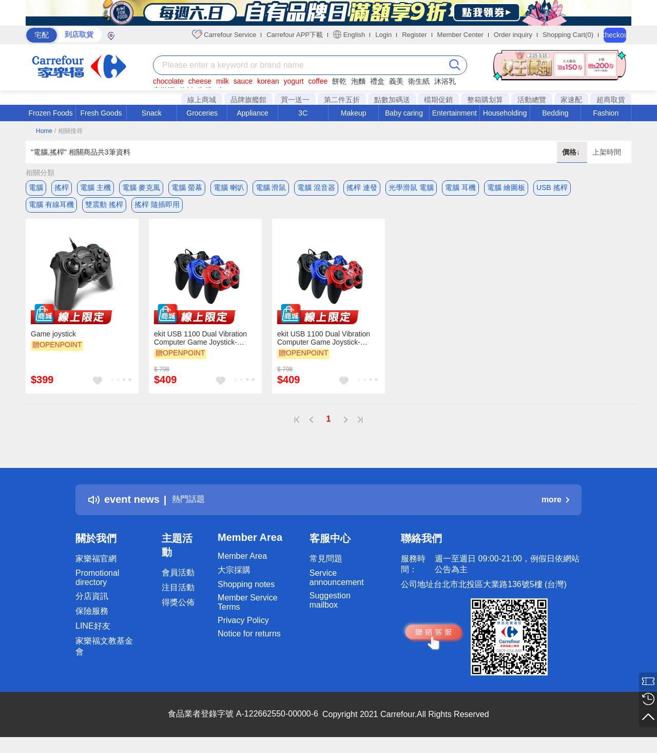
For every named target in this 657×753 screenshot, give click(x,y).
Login (383, 35)
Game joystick (53, 341)
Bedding (555, 113)
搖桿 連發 (361, 187)
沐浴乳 (445, 81)
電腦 (36, 187)
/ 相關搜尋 (68, 131)
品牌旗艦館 (248, 100)
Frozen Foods (50, 113)
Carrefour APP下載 (294, 35)
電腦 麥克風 (141, 187)
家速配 (571, 100)
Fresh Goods (101, 113)
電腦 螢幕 (186, 187)
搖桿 (61, 187)
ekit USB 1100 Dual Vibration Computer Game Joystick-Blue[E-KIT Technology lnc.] (323, 345)
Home (44, 131)
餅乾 (339, 81)
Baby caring (404, 113)
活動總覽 (531, 100)
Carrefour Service (224, 34)
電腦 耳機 (460, 187)
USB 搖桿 (552, 187)
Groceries (202, 113)
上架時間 (606, 152)
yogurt (294, 81)
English (349, 34)
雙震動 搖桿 (104, 208)
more (555, 507)
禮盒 (377, 81)
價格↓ (572, 152)
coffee (317, 81)
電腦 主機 (95, 187)
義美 (396, 81)
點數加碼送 (392, 100)
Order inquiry (513, 35)
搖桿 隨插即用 (157, 208)
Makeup (353, 113)
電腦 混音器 (316, 187)
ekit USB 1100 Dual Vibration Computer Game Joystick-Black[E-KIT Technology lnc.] (200, 345)
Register (414, 35)
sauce (243, 81)
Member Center (460, 35)
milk (222, 81)
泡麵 (358, 81)
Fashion (606, 113)
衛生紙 (419, 81)
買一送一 (295, 100)
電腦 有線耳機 (51, 208)
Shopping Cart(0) (568, 35)
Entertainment (454, 113)
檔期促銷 (438, 100)
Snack (152, 113)
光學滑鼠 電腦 (411, 187)
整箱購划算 (485, 100)
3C (302, 113)
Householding (505, 113)
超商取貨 (610, 100)
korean (268, 81)
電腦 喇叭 (229, 187)
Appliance (252, 113)
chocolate (168, 81)
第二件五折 (342, 100)
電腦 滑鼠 (271, 187)
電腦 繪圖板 (506, 187)
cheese (199, 81)
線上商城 (201, 100)
